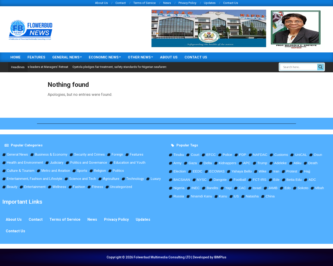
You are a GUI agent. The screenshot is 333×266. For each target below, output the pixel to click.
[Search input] (299, 67)
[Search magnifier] (320, 67)
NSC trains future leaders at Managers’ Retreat (45, 67)
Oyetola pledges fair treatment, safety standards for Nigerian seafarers (127, 67)
